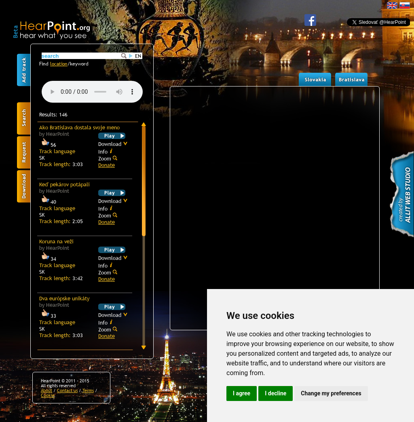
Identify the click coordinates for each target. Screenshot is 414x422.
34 (47, 258)
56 (47, 144)
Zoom (107, 158)
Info (105, 151)
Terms (88, 390)
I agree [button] (241, 393)
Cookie (48, 395)
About (46, 390)
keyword (79, 64)
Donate (106, 165)
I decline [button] (275, 393)
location (59, 64)
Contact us (67, 390)
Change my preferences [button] (331, 393)
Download (113, 143)
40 (47, 201)
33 (47, 315)
